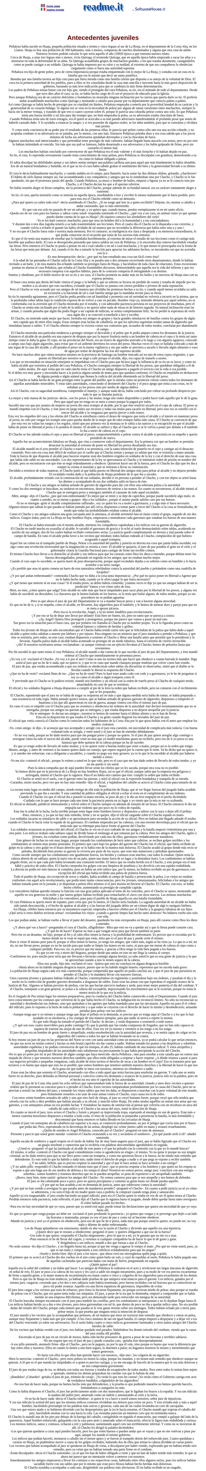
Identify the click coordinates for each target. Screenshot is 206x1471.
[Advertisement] (103, 21)
